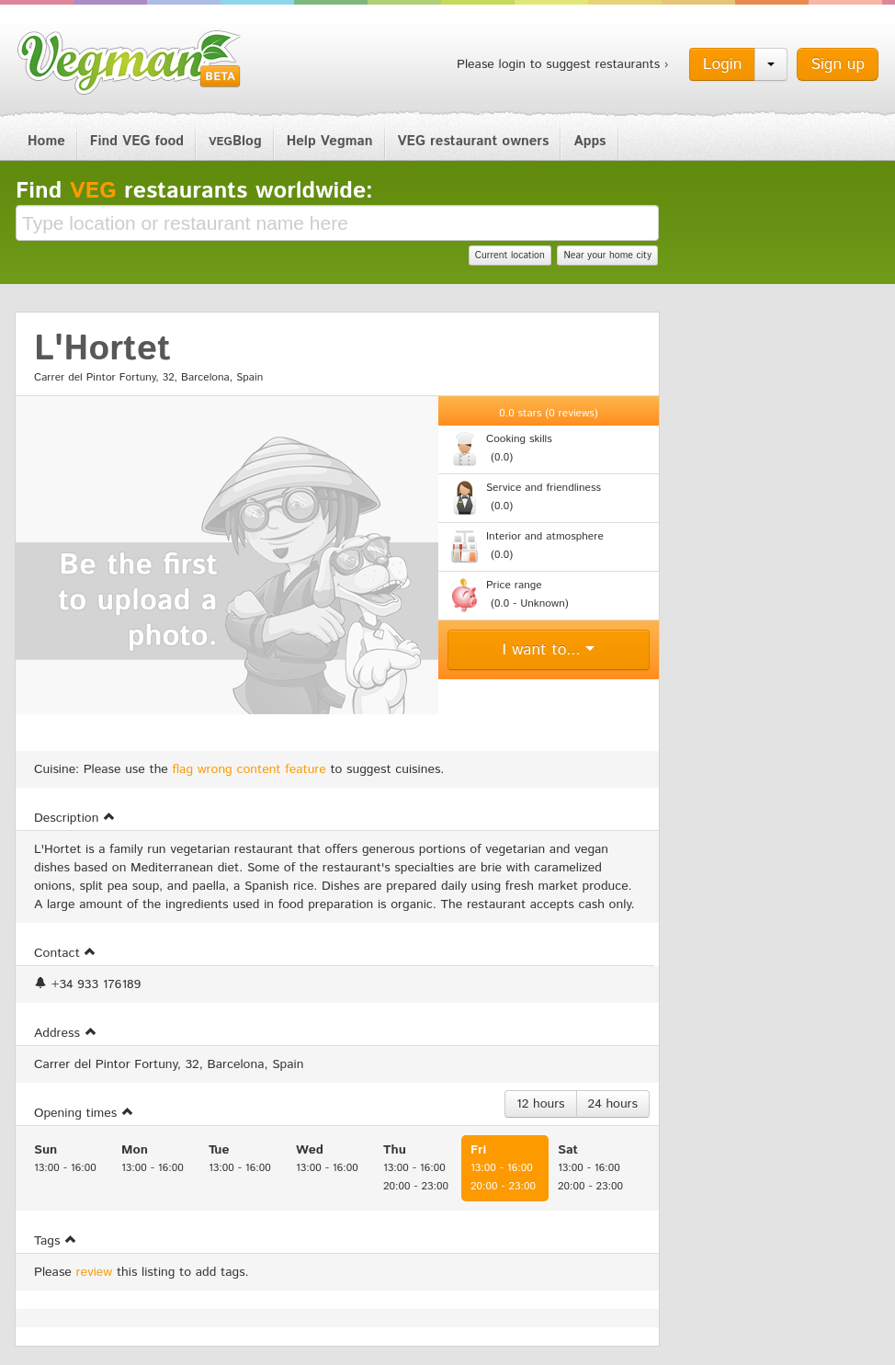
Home (46, 141)
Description (75, 818)
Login (722, 64)
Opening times (84, 1113)
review (94, 1272)
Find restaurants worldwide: (194, 191)
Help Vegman (330, 141)
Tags (55, 1241)
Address (65, 1033)
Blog (235, 141)
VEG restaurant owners (473, 141)
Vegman (130, 62)
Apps (589, 141)
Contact (65, 953)
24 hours (613, 1104)
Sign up (837, 64)
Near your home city (607, 255)
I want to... (549, 650)
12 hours (540, 1104)
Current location (510, 255)
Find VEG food (137, 141)
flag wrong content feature (249, 769)
